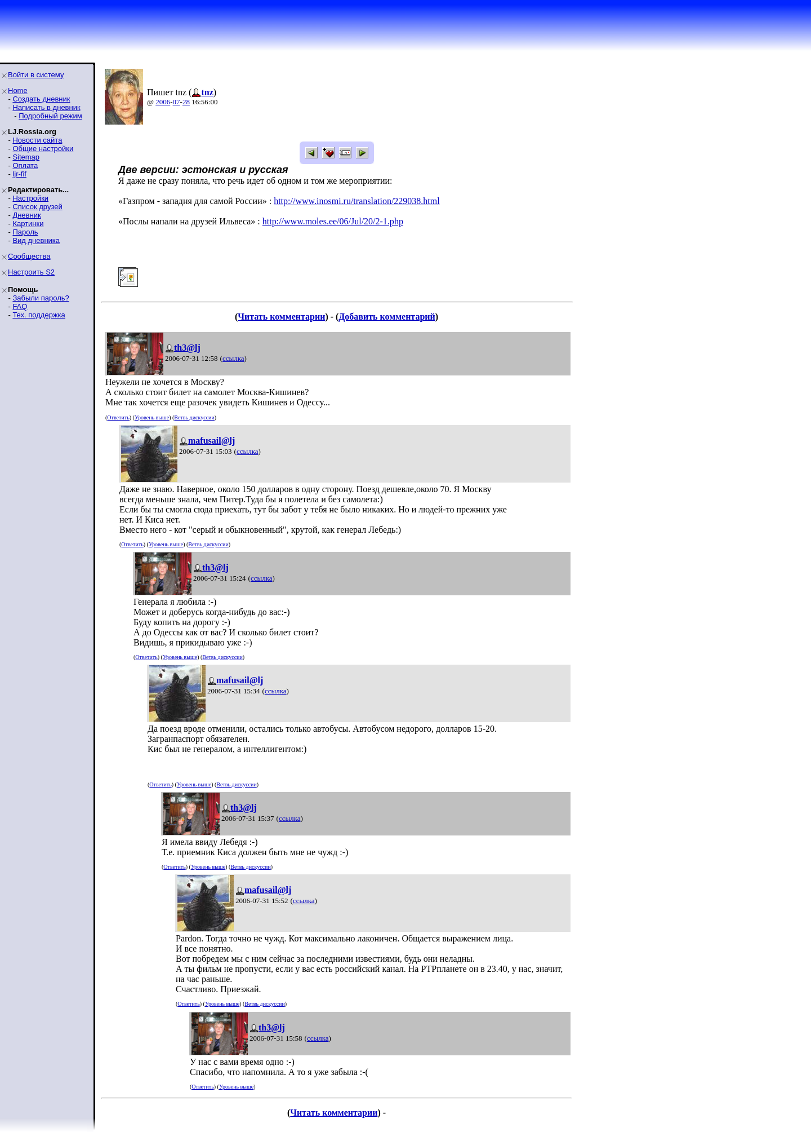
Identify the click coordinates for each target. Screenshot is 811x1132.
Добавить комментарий (386, 316)
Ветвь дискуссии (194, 417)
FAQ (19, 306)
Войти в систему (36, 74)
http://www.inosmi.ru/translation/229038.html (357, 201)
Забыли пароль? (40, 298)
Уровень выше (152, 417)
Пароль (25, 232)
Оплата (25, 165)
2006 (162, 102)
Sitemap (25, 157)
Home (18, 90)
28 (186, 102)
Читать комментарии (281, 316)
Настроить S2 (31, 272)
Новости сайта (37, 140)
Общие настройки (42, 148)
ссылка (233, 358)
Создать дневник (41, 99)
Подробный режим (50, 116)
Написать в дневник (46, 107)
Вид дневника (36, 240)
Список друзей (37, 206)
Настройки (30, 198)
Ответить (118, 417)
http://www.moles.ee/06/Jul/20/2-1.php (332, 221)
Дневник (26, 215)
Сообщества (29, 256)
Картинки (27, 223)
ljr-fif (19, 174)
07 (176, 102)
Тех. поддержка (38, 315)
